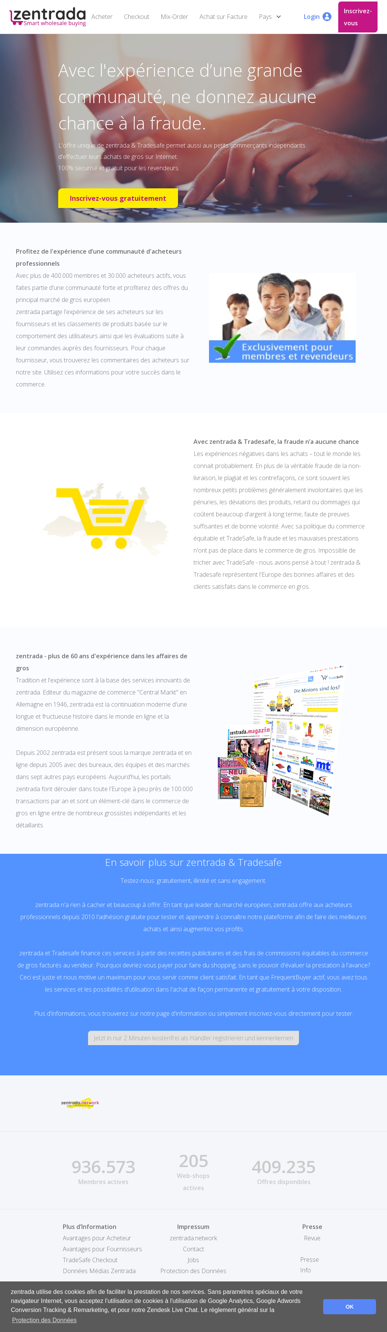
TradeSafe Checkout (90, 1260)
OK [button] (349, 1307)
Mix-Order (174, 16)
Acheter (102, 16)
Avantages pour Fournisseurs (102, 1249)
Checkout (136, 16)
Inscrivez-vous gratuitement (118, 198)
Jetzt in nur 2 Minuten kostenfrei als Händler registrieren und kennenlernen (193, 1038)
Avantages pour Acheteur (97, 1238)
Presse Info (309, 1264)
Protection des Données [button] (44, 1320)
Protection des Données (193, 1271)
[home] (47, 16)
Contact (193, 1249)
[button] (272, 17)
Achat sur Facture (224, 16)
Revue (312, 1238)
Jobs (193, 1260)
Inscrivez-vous (358, 17)
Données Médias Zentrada (99, 1271)
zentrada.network (193, 1238)
